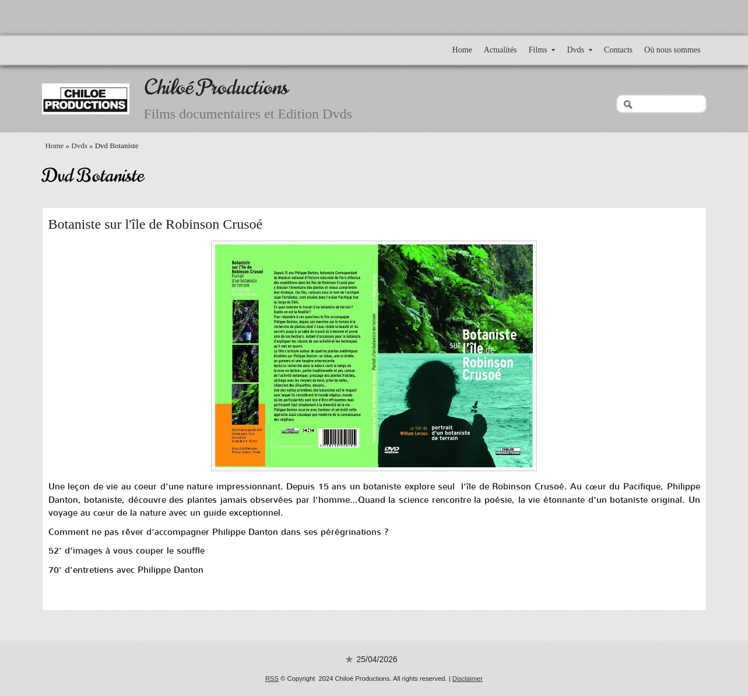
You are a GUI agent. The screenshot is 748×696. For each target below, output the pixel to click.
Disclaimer (467, 678)
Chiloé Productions (216, 87)
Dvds (579, 50)
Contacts (618, 50)
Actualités (500, 50)
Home (462, 50)
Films (542, 50)
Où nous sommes (672, 50)
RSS (272, 678)
